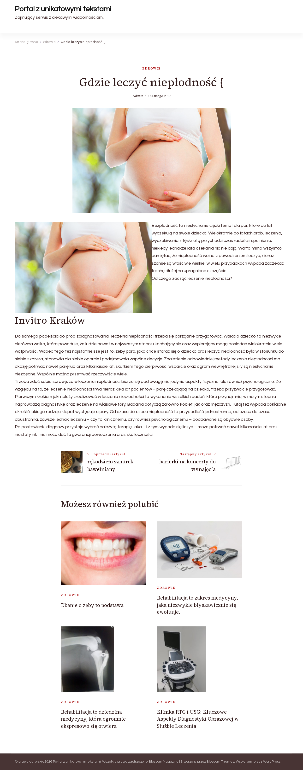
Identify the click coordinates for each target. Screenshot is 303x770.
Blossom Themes (220, 761)
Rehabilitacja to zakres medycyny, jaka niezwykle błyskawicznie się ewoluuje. (197, 604)
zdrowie (151, 68)
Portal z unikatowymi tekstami (63, 9)
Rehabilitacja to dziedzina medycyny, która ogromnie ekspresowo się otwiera (93, 718)
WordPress (272, 761)
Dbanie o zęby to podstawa (92, 605)
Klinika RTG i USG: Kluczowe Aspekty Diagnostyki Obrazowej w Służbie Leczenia (198, 718)
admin (138, 96)
